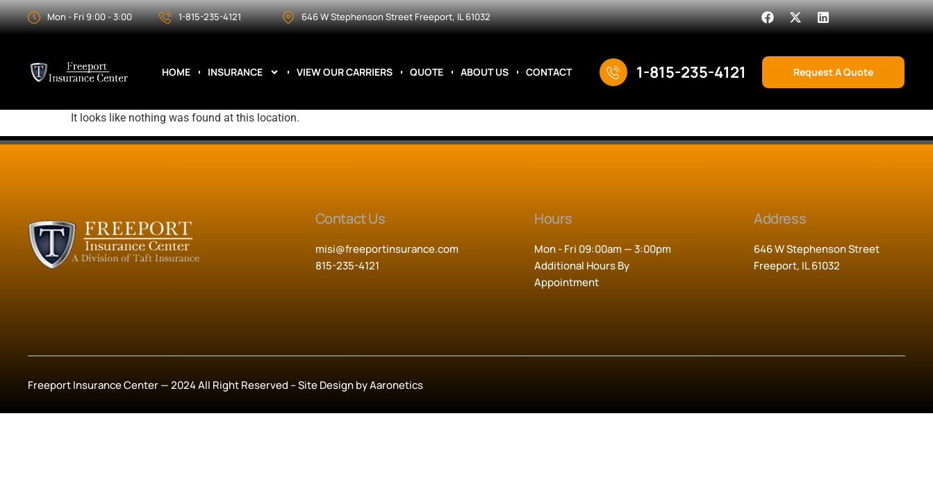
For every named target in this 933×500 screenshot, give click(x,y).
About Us (485, 72)
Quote (426, 72)
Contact (549, 72)
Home (176, 72)
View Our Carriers (345, 72)
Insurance (243, 72)
